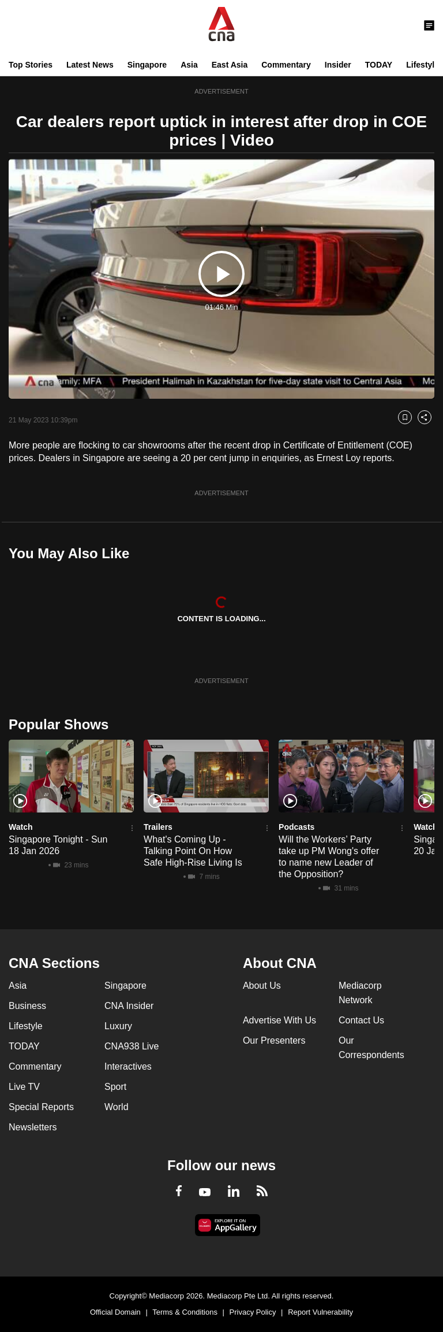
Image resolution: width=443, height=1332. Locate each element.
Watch (20, 827)
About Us (262, 985)
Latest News (90, 64)
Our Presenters (274, 1040)
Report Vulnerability (320, 1312)
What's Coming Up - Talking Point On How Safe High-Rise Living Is (193, 850)
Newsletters (33, 1127)
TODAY (378, 64)
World (116, 1107)
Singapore (147, 64)
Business (27, 1006)
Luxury (118, 1026)
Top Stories (30, 64)
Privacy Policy (253, 1312)
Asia (189, 64)
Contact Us (361, 1020)
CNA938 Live (131, 1046)
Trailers (158, 827)
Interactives (128, 1066)
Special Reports (41, 1107)
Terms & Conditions (184, 1312)
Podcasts (296, 827)
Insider (338, 64)
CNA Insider (128, 1006)
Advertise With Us (279, 1020)
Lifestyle (422, 64)
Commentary (286, 64)
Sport (115, 1087)
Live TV (24, 1087)
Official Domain (115, 1312)
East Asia (230, 64)
